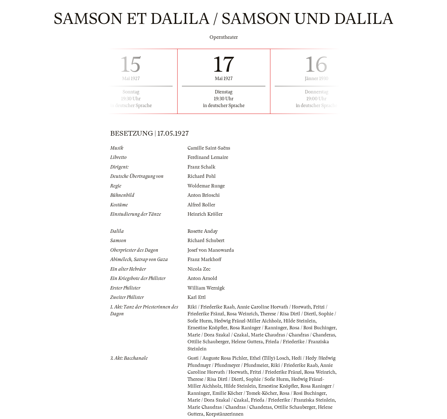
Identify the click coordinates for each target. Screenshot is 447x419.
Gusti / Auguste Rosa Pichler (217, 358)
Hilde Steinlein (299, 321)
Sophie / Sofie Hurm (267, 379)
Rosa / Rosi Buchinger (312, 328)
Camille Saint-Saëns (208, 148)
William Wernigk (206, 288)
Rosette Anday (202, 231)
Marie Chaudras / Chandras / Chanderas (293, 335)
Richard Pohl (201, 176)
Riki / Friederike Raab (210, 307)
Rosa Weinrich (242, 314)
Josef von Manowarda (210, 250)
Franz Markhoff (204, 259)
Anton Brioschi (203, 195)
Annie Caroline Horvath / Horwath (274, 307)
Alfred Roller (201, 205)
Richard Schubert (205, 240)
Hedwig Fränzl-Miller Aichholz (247, 321)
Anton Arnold (202, 278)
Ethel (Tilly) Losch (269, 358)
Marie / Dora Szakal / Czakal (217, 335)
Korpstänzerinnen (224, 414)
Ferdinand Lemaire (207, 157)
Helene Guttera (247, 342)
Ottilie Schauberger (208, 342)
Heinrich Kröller (205, 214)
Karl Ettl (196, 297)
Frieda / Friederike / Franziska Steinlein (293, 400)
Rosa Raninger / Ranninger (258, 328)
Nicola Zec (198, 269)
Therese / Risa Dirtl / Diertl (288, 314)
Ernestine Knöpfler (207, 328)
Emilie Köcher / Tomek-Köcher (244, 393)
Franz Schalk (201, 167)
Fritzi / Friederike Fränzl (276, 372)
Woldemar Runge (206, 186)
